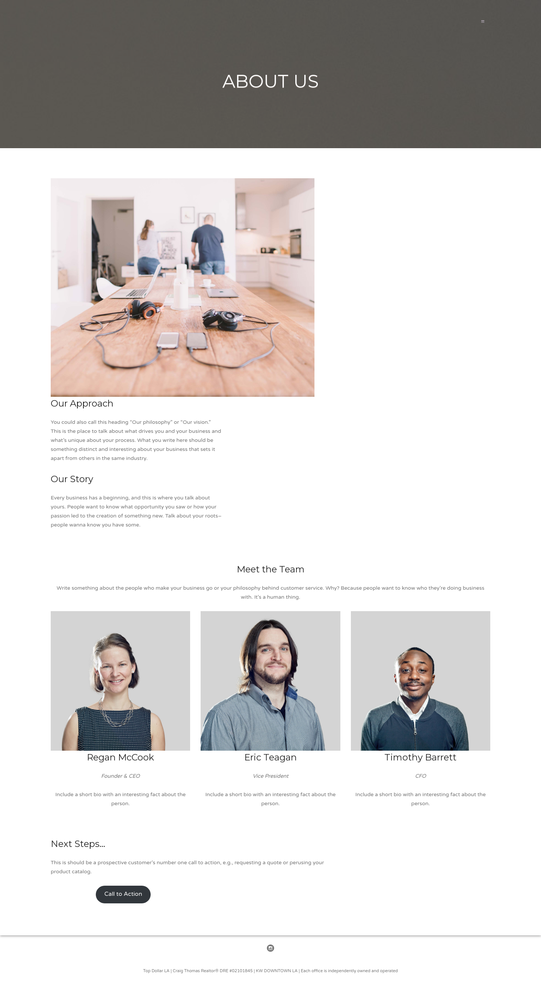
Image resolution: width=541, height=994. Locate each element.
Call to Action (123, 894)
